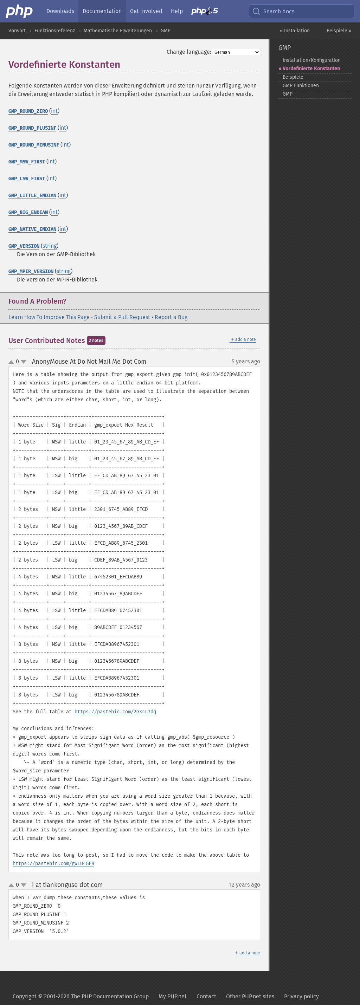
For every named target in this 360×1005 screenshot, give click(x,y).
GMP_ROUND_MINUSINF (33, 145)
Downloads (60, 11)
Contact (206, 996)
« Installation (295, 31)
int (54, 111)
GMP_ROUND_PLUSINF (32, 128)
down (23, 362)
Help (177, 11)
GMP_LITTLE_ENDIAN (32, 196)
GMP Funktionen (301, 86)
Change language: (189, 51)
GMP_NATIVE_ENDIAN (32, 229)
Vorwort (17, 31)
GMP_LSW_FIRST (26, 179)
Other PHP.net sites (250, 996)
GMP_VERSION (23, 246)
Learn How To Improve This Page (49, 317)
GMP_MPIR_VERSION (30, 271)
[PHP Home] (20, 11)
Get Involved (146, 11)
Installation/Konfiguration (312, 60)
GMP (166, 31)
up (12, 362)
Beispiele (293, 77)
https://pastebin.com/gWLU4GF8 (53, 864)
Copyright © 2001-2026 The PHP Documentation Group (81, 996)
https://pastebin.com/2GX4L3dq (115, 712)
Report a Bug (171, 317)
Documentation (102, 11)
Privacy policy (301, 996)
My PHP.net (173, 996)
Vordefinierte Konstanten (311, 69)
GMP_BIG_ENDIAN (28, 212)
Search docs (273, 11)
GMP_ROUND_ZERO (28, 111)
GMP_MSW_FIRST (26, 162)
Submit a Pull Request (122, 317)
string (50, 245)
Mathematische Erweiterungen (118, 31)
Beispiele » (339, 31)
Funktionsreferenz (54, 31)
